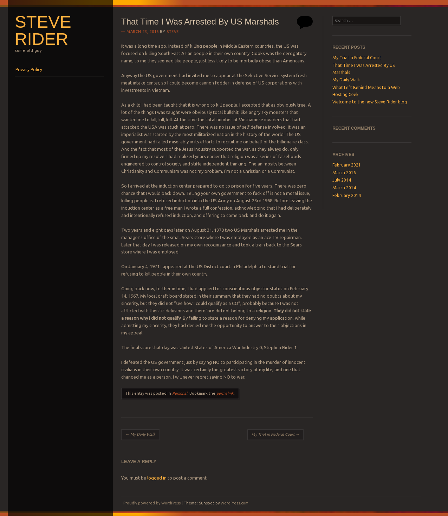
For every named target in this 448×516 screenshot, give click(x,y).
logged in (157, 477)
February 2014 (346, 195)
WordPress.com (234, 503)
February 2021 (346, 165)
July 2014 (341, 180)
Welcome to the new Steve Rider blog (369, 102)
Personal (179, 393)
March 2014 (344, 187)
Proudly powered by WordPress (152, 503)
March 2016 (344, 172)
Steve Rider (43, 30)
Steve (173, 31)
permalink (225, 393)
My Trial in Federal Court (275, 434)
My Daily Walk (140, 434)
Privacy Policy (28, 69)
